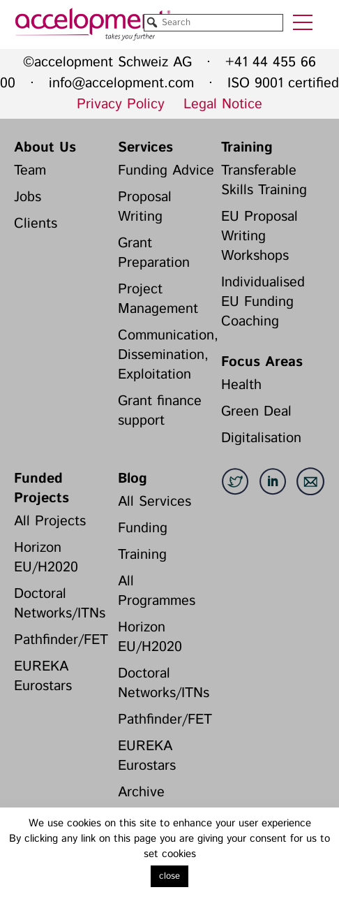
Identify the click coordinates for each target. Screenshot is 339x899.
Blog (132, 479)
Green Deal (256, 412)
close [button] (169, 876)
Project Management (158, 299)
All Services (154, 502)
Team (30, 171)
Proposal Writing (145, 207)
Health (241, 385)
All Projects (50, 521)
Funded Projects (41, 489)
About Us (45, 148)
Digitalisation (261, 438)
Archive (141, 792)
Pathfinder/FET (61, 640)
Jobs (27, 197)
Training (247, 148)
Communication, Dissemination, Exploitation (166, 355)
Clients (35, 224)
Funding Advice (166, 171)
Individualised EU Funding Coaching (263, 302)
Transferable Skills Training (264, 180)
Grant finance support (160, 411)
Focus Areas (262, 362)
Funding (142, 528)
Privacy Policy (121, 104)
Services (145, 148)
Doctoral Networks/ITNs (59, 604)
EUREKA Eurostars (43, 676)
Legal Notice (222, 104)
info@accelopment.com (121, 83)
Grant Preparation (154, 253)
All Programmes (156, 591)
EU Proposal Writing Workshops (259, 236)
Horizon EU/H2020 (46, 558)
